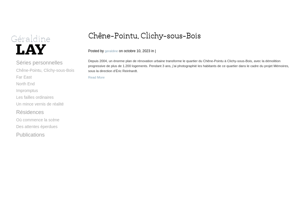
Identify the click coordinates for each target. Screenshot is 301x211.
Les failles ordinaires (35, 97)
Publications (30, 135)
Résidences (30, 112)
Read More (96, 77)
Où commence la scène (37, 120)
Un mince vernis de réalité (40, 104)
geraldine (111, 51)
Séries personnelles (39, 63)
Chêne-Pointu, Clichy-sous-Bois (45, 70)
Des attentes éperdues (37, 126)
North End (25, 83)
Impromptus (27, 90)
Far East (24, 77)
